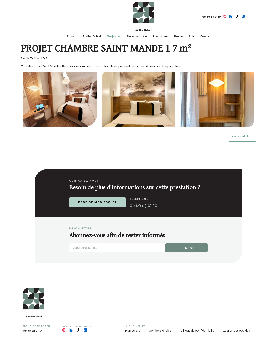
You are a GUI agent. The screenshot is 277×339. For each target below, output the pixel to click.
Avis (191, 36)
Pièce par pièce (137, 36)
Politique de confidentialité (196, 330)
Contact (205, 36)
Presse (178, 36)
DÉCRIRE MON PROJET (97, 202)
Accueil (71, 36)
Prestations (160, 36)
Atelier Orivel (92, 36)
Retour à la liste (242, 136)
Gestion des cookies (236, 330)
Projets (112, 36)
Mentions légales (159, 330)
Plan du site (132, 330)
